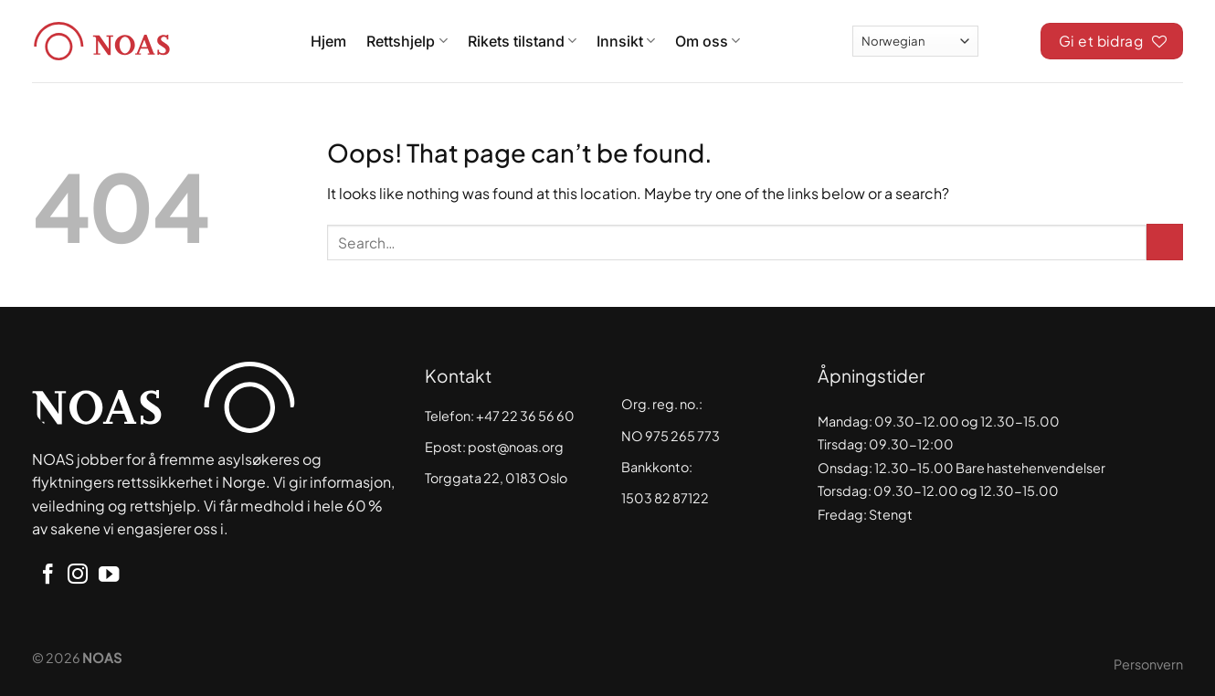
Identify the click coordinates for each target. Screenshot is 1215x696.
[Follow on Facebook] (47, 575)
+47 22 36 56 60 (525, 415)
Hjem (328, 41)
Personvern (1148, 664)
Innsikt (626, 41)
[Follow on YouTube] (109, 575)
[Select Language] (915, 41)
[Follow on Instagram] (78, 575)
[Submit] (1164, 242)
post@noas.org (516, 446)
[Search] (1009, 38)
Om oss (707, 41)
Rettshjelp (406, 41)
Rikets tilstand (522, 41)
